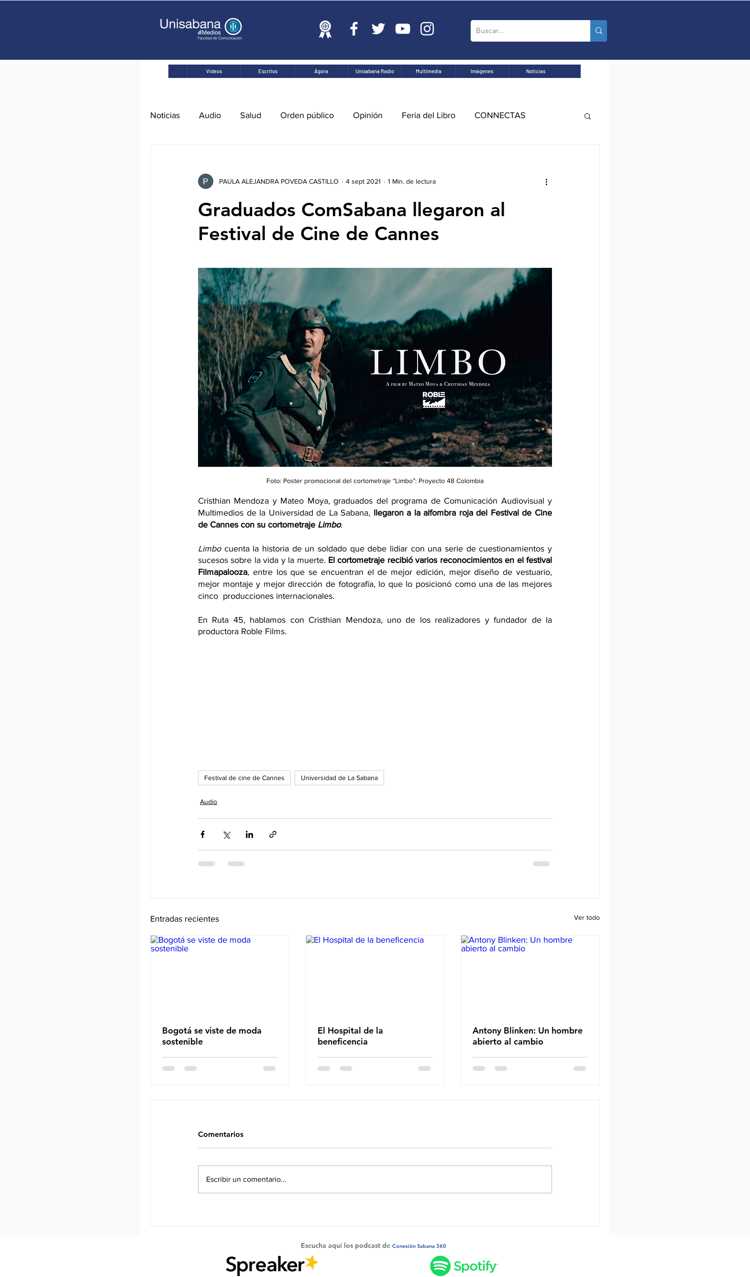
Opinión (368, 115)
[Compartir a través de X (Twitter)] (226, 834)
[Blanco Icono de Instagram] (427, 29)
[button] (587, 116)
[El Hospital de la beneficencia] (375, 974)
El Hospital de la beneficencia (350, 1036)
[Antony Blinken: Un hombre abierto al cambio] (530, 974)
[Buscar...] (523, 31)
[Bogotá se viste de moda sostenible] (220, 974)
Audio (210, 115)
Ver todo (587, 917)
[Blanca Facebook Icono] (354, 29)
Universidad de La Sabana (339, 778)
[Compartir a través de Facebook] (202, 834)
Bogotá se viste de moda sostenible (212, 1036)
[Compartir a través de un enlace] (272, 834)
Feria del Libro (428, 115)
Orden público (307, 115)
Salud (250, 115)
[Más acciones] (546, 181)
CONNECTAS (500, 115)
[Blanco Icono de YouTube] (403, 29)
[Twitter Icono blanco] (378, 29)
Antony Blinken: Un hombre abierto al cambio (528, 1036)
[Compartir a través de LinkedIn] (249, 834)
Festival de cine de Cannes (244, 778)
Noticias (165, 115)
